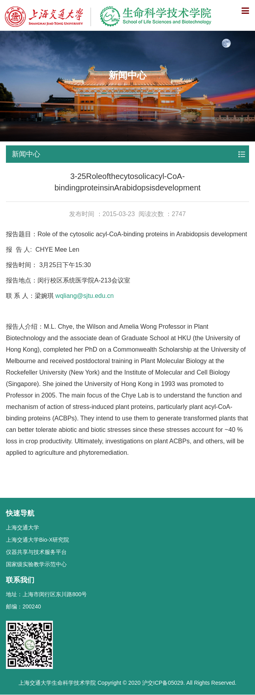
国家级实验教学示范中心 (36, 564)
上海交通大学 (22, 527)
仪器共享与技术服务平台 (36, 552)
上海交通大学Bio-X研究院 (37, 540)
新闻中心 (26, 154)
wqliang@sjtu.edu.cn (84, 295)
